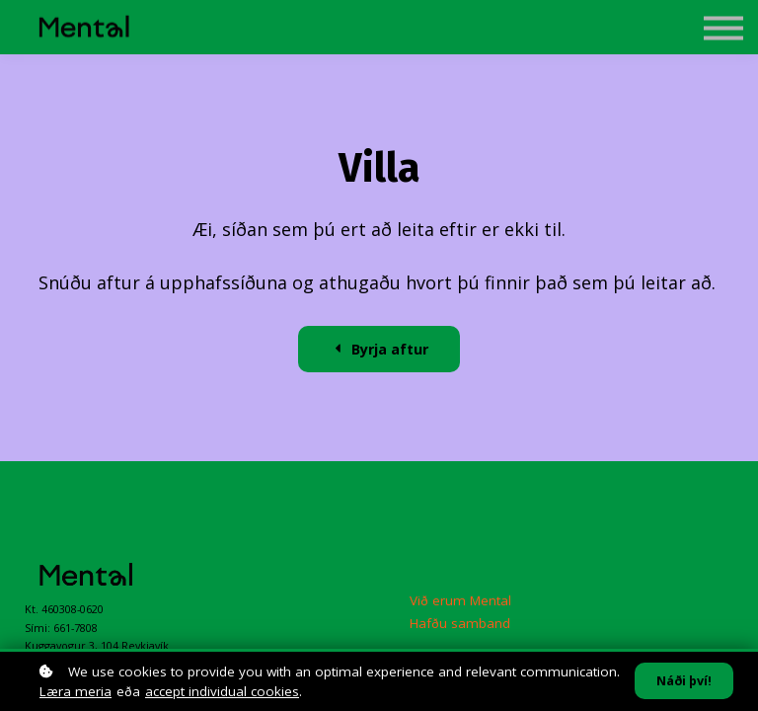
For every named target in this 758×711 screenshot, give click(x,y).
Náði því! (684, 680)
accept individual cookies (222, 691)
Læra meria (75, 691)
